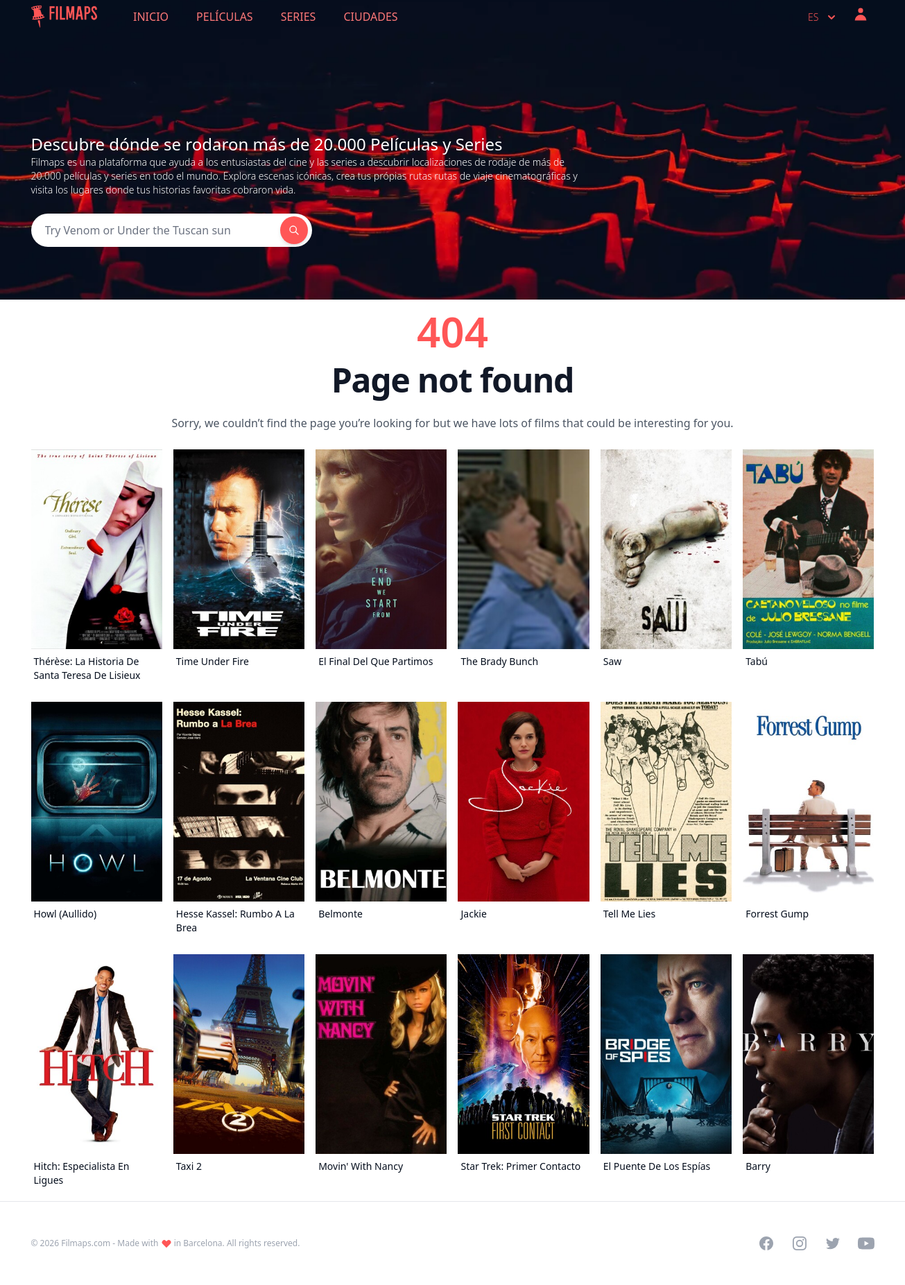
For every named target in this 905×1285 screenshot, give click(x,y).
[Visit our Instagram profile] (799, 1243)
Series (298, 16)
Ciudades (370, 16)
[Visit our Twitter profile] (833, 1243)
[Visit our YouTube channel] (866, 1243)
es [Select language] (823, 17)
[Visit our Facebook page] (766, 1243)
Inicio (151, 16)
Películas (224, 16)
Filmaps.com (85, 1243)
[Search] (155, 230)
